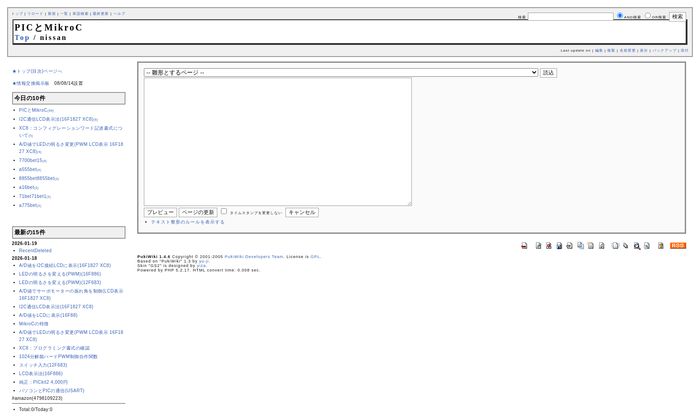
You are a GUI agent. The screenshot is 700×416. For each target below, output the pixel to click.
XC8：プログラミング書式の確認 (54, 348)
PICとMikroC (36, 110)
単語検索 (81, 14)
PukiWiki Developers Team (254, 283)
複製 (611, 50)
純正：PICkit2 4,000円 (43, 382)
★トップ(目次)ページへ (37, 71)
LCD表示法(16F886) (41, 373)
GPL (315, 283)
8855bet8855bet (39, 178)
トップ (17, 14)
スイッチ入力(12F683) (43, 365)
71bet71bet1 (35, 196)
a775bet (30, 205)
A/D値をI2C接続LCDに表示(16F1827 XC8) (65, 265)
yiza (201, 292)
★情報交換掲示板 (31, 83)
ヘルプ (119, 14)
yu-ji (204, 288)
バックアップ (664, 50)
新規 (52, 14)
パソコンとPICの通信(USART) (52, 390)
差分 (644, 50)
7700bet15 (33, 160)
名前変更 (628, 50)
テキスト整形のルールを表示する (188, 248)
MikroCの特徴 (34, 323)
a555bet (30, 169)
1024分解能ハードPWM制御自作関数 (58, 356)
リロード (35, 14)
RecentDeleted (35, 250)
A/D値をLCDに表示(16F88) (48, 315)
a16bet (29, 187)
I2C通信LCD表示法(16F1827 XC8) (58, 119)
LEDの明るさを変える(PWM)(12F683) (60, 282)
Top (22, 37)
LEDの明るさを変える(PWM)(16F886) (60, 273)
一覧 (64, 14)
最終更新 (101, 14)
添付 (685, 50)
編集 (599, 50)
